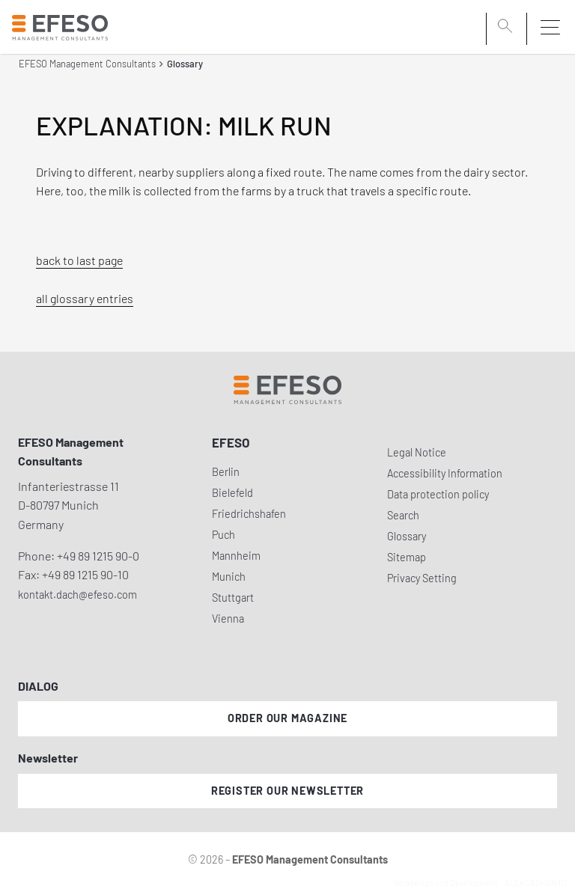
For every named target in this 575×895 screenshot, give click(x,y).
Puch (223, 534)
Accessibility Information (444, 473)
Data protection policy (438, 494)
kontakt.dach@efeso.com (77, 594)
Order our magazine (287, 718)
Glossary (406, 536)
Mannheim (236, 555)
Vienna (228, 618)
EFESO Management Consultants (87, 64)
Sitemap (406, 557)
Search (403, 515)
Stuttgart (233, 597)
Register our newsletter (287, 790)
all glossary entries (84, 298)
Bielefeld (232, 492)
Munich (229, 576)
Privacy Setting (422, 578)
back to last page (79, 260)
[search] (507, 27)
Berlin (226, 471)
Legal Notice (416, 452)
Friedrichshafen (249, 513)
